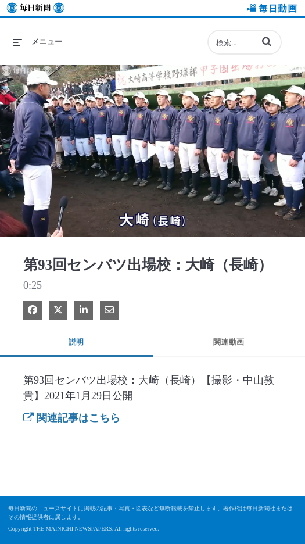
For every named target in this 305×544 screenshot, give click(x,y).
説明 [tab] (76, 342)
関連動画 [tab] (229, 342)
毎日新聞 (35, 9)
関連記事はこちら (71, 418)
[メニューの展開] (37, 41)
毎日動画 (270, 9)
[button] (266, 41)
